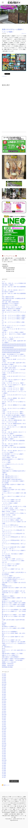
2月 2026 (4, 681)
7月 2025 (4, 689)
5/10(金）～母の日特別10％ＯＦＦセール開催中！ (14, 354)
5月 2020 (4, 762)
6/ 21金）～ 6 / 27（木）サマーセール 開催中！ (14, 383)
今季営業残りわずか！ (7, 586)
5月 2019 (4, 765)
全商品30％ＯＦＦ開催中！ (9, 596)
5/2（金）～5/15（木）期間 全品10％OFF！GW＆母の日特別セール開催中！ (13, 363)
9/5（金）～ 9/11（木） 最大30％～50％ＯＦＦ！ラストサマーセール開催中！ (13, 451)
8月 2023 (4, 718)
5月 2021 (4, 753)
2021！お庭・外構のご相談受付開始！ (11, 302)
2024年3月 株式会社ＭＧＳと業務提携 (11, 308)
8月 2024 (4, 703)
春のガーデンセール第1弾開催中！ (10, 631)
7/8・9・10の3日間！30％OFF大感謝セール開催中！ (14, 415)
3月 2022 (4, 740)
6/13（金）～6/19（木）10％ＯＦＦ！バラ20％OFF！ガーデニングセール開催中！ (14, 370)
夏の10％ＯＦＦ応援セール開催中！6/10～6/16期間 (14, 603)
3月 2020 (4, 763)
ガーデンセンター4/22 (7, 516)
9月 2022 (4, 730)
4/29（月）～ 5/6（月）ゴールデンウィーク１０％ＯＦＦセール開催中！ (13, 338)
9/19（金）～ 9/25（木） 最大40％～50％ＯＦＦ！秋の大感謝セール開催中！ (13, 438)
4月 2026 (4, 677)
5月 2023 (4, 723)
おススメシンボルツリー (7, 469)
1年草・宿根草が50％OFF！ (9, 297)
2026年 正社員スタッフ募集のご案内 (11, 310)
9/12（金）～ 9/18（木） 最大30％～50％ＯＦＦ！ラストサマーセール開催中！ (14, 433)
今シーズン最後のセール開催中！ (10, 581)
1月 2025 (4, 698)
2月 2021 (4, 758)
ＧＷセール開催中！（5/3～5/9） (9, 457)
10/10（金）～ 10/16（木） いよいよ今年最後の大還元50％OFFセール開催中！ (14, 284)
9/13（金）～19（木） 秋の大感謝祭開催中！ (13, 435)
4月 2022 (4, 738)
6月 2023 (4, 721)
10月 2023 (4, 714)
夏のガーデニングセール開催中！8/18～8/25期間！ (14, 604)
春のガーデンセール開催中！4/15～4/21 (11, 640)
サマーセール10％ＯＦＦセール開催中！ (11, 564)
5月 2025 (4, 692)
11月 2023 (4, 713)
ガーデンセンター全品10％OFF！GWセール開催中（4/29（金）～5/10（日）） (13, 548)
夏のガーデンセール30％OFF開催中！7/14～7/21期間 (14, 609)
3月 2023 (4, 726)
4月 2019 (4, 767)
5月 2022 (4, 736)
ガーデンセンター (6, 505)
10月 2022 (4, 728)
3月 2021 (4, 757)
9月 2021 (4, 747)
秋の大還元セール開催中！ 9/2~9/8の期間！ (13, 660)
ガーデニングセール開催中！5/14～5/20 (11, 499)
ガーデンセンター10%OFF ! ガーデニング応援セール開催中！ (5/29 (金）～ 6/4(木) (14, 514)
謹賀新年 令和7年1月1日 (7, 663)
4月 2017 (4, 777)
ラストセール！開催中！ (7, 576)
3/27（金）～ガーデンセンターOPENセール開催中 (13, 315)
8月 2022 (4, 731)
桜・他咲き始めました (7, 647)
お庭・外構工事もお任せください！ (10, 476)
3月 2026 (4, 679)
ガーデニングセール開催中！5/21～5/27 (11, 501)
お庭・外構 (4, 474)
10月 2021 (4, 745)
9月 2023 (4, 716)
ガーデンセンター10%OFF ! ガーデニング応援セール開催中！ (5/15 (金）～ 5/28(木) (14, 510)
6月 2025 (4, 691)
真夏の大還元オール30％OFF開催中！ (10, 657)
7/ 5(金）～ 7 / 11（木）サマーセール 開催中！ (13, 412)
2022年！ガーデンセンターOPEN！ (10, 305)
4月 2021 (4, 755)
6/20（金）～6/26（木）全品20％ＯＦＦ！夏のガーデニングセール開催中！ (14, 380)
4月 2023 (4, 725)
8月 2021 (4, 748)
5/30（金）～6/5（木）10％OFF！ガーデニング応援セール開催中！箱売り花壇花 (14, 367)
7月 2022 (4, 733)
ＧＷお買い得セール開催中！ (9, 456)
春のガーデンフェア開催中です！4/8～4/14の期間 (14, 642)
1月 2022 (4, 741)
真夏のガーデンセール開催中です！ (11, 655)
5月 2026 (4, 675)
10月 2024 (4, 699)
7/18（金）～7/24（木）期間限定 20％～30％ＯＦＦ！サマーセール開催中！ (13, 399)
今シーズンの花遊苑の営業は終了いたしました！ (14, 579)
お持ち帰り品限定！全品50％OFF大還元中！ (13, 479)
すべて (3, 281)
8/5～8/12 (4, 430)
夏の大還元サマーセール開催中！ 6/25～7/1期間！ (14, 614)
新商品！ (4, 625)
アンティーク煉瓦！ (6, 462)
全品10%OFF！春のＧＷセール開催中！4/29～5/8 (13, 591)
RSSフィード (6, 785)
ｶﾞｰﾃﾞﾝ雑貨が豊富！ (6, 557)
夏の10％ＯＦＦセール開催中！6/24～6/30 (12, 601)
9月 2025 (4, 686)
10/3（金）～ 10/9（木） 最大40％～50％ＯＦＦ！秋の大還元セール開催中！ (13, 291)
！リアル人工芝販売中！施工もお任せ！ (11, 577)
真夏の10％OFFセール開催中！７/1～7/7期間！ (13, 653)
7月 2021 (4, 750)
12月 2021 (4, 743)
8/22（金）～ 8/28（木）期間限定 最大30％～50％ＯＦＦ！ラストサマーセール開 (13, 421)
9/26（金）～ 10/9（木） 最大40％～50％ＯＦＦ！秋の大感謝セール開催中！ (13, 444)
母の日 (3, 648)
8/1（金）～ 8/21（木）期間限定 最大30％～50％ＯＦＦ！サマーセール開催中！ (13, 417)
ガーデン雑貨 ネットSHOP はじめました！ (13, 559)
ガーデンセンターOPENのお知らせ (10, 525)
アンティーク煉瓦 (6, 461)
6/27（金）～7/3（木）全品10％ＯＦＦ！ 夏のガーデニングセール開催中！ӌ (14, 385)
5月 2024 (4, 708)
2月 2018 (4, 775)
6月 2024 (4, 706)
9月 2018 (4, 769)
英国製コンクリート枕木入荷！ (9, 662)
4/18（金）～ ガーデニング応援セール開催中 (13, 332)
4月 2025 (4, 694)
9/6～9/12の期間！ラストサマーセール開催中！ (13, 454)
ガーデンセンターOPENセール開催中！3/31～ (13, 520)
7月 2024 (4, 704)
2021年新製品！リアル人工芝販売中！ (11, 303)
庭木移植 (4, 623)
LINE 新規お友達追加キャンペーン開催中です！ (13, 459)
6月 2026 (4, 674)
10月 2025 (4, 684)
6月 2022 (4, 735)
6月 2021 (4, 752)
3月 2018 (4, 774)
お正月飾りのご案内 (6, 488)
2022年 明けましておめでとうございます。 (12, 307)
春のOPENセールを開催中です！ (10, 626)
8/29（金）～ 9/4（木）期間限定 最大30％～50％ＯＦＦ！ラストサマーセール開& (14, 424)
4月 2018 (4, 772)
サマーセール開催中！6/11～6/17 (9, 565)
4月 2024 (4, 709)
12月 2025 (4, 682)
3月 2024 (4, 711)
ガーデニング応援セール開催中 (11, 503)
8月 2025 (4, 687)
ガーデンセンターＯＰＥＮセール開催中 (11, 518)
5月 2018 (4, 770)
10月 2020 (4, 760)
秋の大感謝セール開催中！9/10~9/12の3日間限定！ (14, 658)
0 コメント (24, 33)
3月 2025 (4, 696)
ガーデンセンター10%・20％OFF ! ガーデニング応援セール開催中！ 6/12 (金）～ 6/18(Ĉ (14, 507)
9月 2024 (4, 701)
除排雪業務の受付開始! (7, 667)
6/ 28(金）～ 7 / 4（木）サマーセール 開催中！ (14, 388)
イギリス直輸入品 (6, 467)
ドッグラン (4, 567)
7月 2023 (4, 719)
